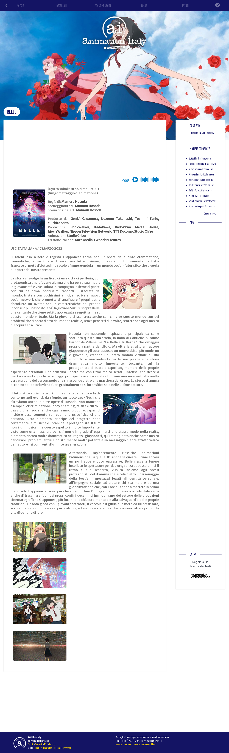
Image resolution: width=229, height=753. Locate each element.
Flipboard (58, 747)
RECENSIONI (62, 5)
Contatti (39, 744)
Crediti (30, 744)
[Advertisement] (85, 150)
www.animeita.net (124, 744)
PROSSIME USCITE (103, 5)
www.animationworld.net (145, 744)
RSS (46, 744)
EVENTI (185, 5)
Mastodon (47, 747)
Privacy (52, 744)
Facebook (67, 747)
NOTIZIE (20, 5)
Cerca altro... (210, 213)
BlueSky (38, 747)
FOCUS (144, 5)
